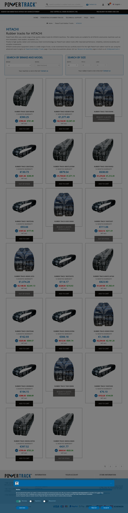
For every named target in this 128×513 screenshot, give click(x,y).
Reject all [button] (94, 507)
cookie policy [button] (100, 492)
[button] (111, 483)
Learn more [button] (22, 507)
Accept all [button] (106, 507)
